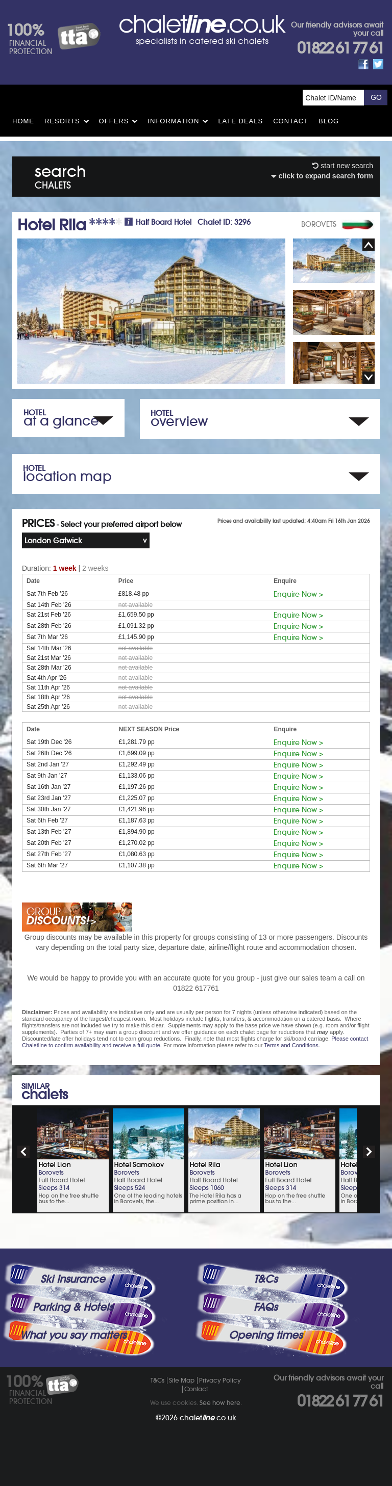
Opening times (265, 1335)
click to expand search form (322, 176)
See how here (220, 1403)
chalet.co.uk (208, 1417)
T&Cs (265, 1279)
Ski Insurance (72, 1279)
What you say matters (73, 1335)
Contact (290, 121)
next (369, 1152)
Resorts (62, 121)
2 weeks (95, 568)
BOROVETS (318, 224)
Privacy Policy (220, 1380)
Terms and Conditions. (292, 1045)
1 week (65, 568)
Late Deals (240, 121)
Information (173, 121)
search (60, 175)
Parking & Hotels (73, 1307)
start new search (342, 166)
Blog (328, 121)
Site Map (181, 1380)
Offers (114, 121)
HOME (23, 121)
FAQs (265, 1307)
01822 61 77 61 (340, 48)
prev (23, 1152)
